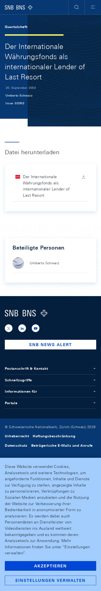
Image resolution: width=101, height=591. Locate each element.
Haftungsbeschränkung (54, 436)
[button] (77, 7)
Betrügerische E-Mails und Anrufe (62, 445)
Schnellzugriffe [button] (50, 380)
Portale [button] (50, 403)
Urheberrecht (17, 436)
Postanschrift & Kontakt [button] (50, 368)
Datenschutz (16, 445)
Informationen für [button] (50, 391)
